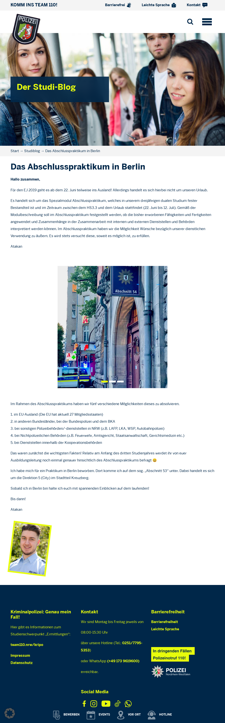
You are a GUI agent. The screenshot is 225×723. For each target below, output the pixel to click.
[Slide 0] (104, 381)
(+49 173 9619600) (123, 661)
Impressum (20, 655)
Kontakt (197, 5)
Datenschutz (22, 663)
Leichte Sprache (159, 5)
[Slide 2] (120, 381)
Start (15, 151)
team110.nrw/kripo (27, 645)
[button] (9, 713)
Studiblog (32, 151)
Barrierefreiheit (164, 622)
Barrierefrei (118, 5)
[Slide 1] (112, 381)
